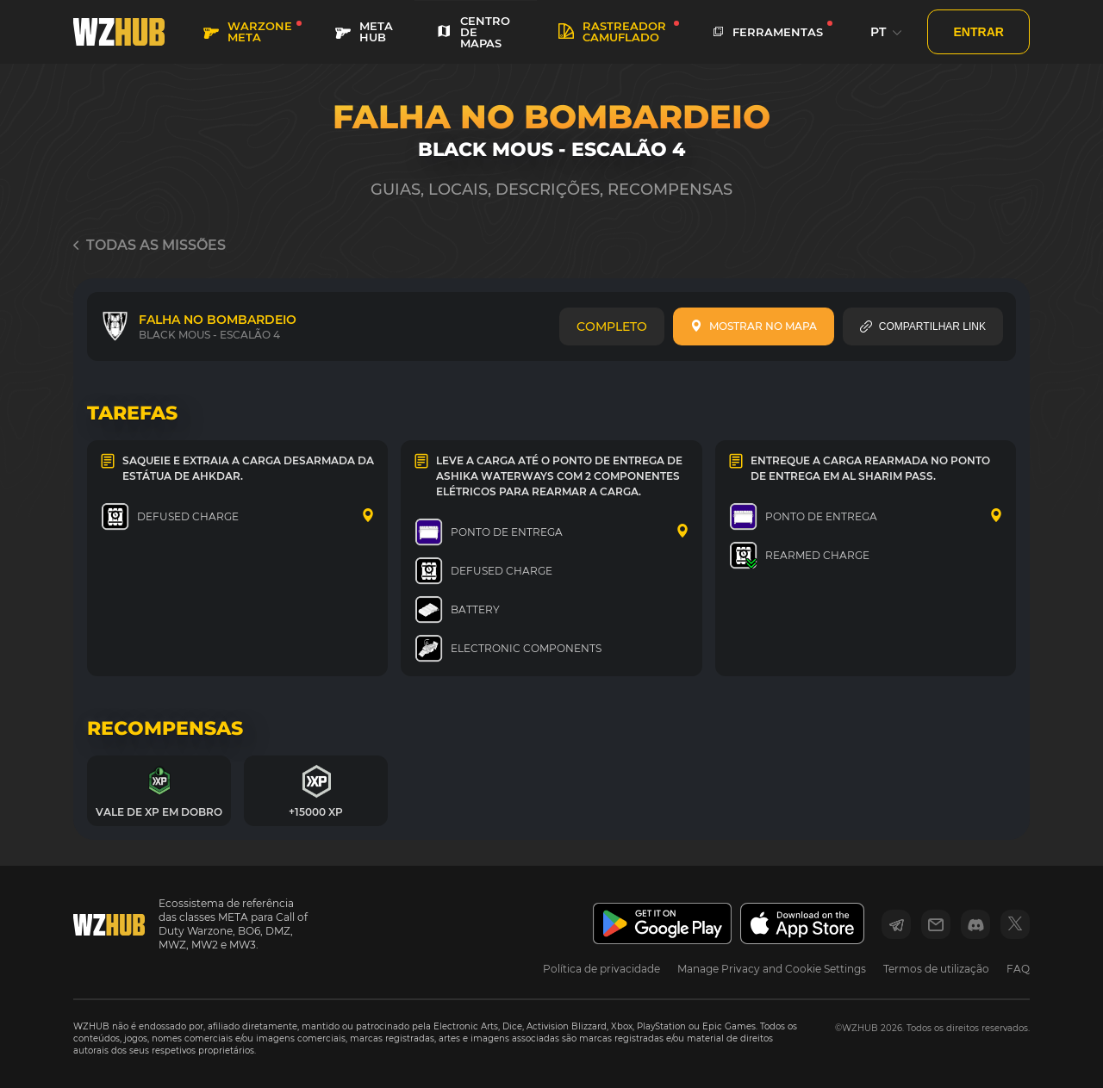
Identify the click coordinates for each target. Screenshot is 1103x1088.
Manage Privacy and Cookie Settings (771, 968)
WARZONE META (247, 31)
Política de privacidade (601, 968)
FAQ (1018, 968)
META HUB (364, 31)
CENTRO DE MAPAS (473, 32)
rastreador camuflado (612, 31)
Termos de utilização (936, 968)
